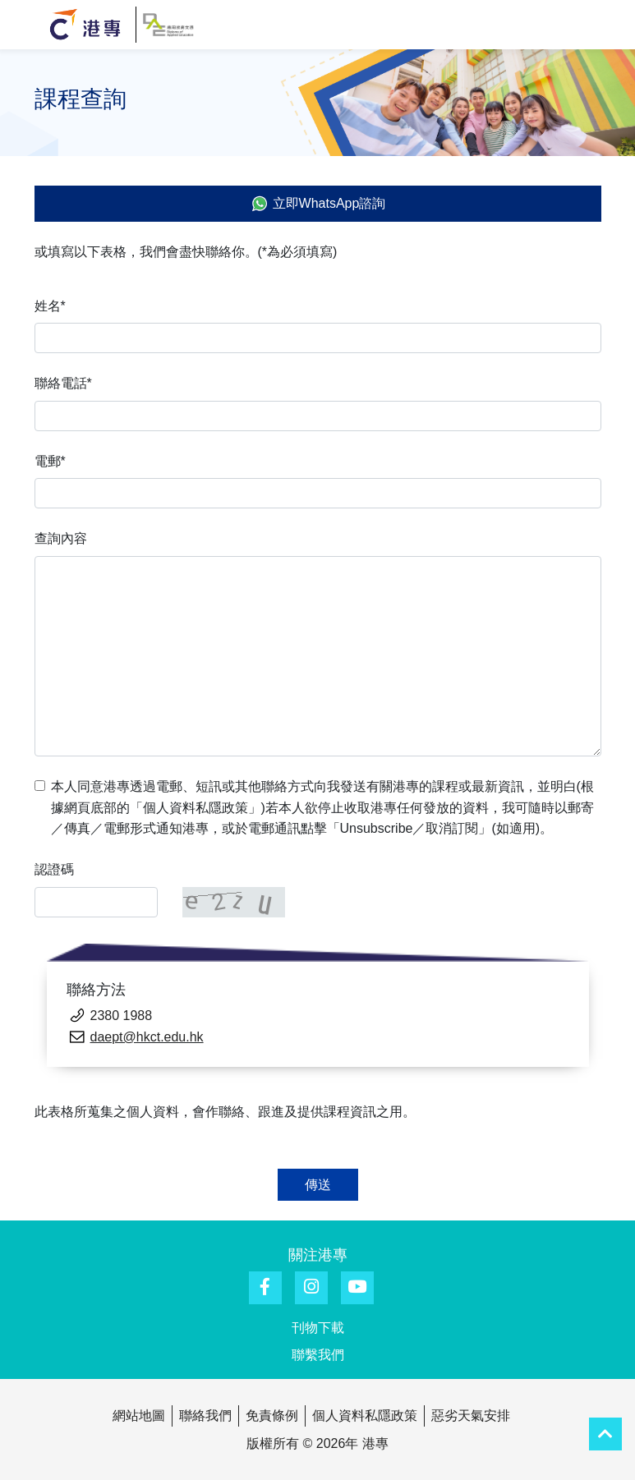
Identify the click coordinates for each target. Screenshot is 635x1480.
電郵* (50, 461)
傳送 (318, 1185)
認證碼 (54, 869)
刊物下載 (318, 1328)
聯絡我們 (205, 1416)
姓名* (50, 306)
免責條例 (272, 1416)
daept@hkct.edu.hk (147, 1037)
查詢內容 (61, 538)
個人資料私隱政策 (364, 1416)
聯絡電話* (63, 383)
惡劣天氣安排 (470, 1416)
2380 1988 (121, 1016)
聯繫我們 (318, 1355)
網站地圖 (139, 1416)
